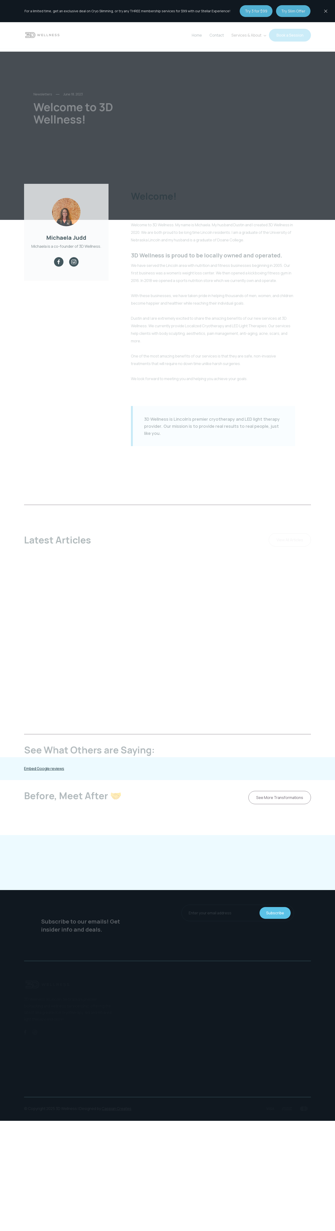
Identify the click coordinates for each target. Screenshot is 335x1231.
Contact (216, 35)
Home (197, 35)
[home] (42, 35)
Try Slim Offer (293, 11)
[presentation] (238, 935)
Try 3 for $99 (256, 11)
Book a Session (289, 35)
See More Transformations (279, 797)
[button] (248, 35)
